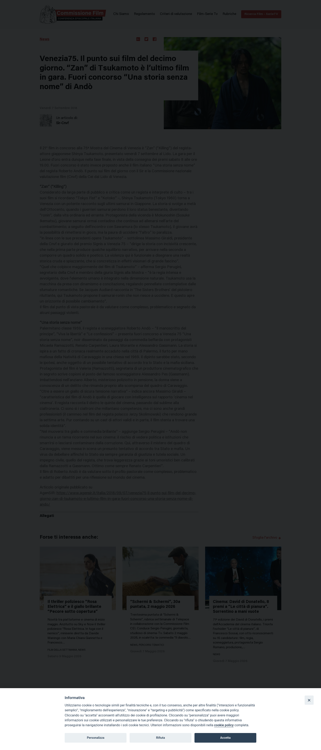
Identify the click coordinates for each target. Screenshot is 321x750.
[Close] (309, 700)
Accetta (225, 738)
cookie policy (224, 725)
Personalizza (95, 738)
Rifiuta (160, 738)
